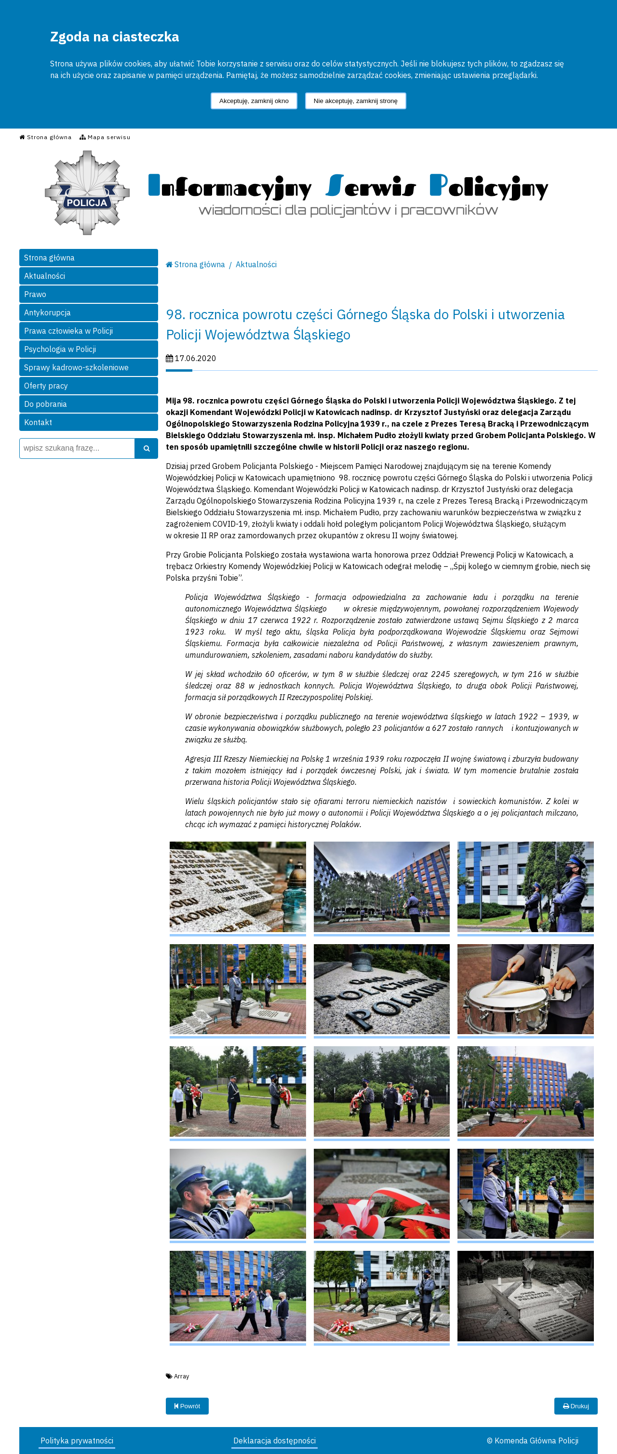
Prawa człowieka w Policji (68, 331)
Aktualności (44, 276)
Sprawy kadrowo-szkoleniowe (76, 367)
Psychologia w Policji (60, 349)
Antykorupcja (47, 312)
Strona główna (49, 257)
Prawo (35, 294)
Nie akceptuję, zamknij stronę (356, 100)
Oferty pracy (46, 385)
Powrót (187, 1406)
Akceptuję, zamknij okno (254, 100)
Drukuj (576, 1406)
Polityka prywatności (76, 1440)
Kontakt (38, 422)
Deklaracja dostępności (274, 1440)
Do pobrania (45, 404)
